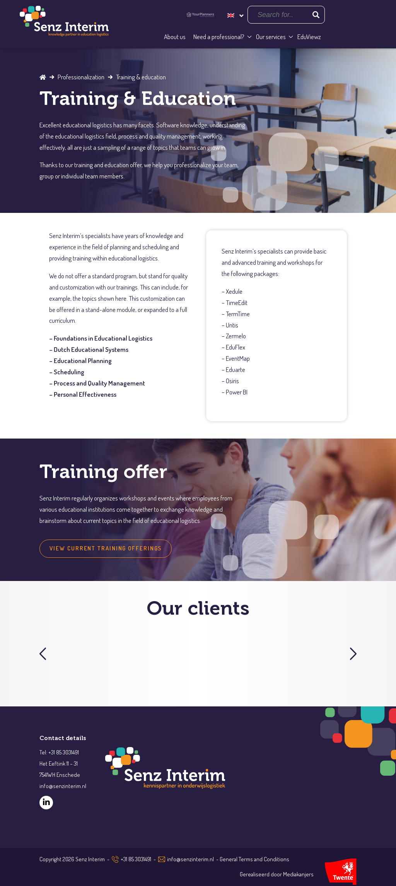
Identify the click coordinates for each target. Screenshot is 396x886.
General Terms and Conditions (254, 859)
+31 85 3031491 (136, 859)
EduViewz (309, 37)
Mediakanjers (298, 874)
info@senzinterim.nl (190, 859)
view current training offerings (106, 548)
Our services (271, 37)
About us (175, 37)
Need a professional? (218, 37)
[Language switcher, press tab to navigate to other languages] (235, 14)
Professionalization (81, 77)
